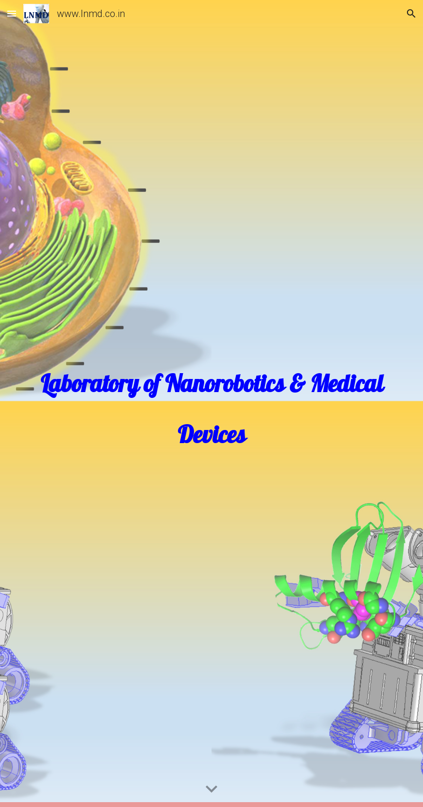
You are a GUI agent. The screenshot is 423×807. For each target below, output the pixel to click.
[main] (211, 404)
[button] (11, 13)
